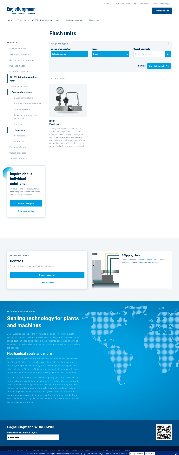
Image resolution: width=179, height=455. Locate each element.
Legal (96, 450)
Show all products (18, 158)
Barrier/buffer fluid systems (27, 103)
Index (95, 48)
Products (22, 20)
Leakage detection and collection (25, 117)
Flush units (20, 130)
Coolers (18, 124)
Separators (19, 135)
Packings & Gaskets (19, 65)
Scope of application (61, 48)
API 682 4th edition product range (46, 20)
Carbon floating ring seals (21, 60)
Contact (106, 4)
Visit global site (162, 10)
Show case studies (26, 211)
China (155, 4)
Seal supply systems (74, 20)
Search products (141, 48)
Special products (17, 152)
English (160, 4)
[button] (111, 44)
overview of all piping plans (148, 259)
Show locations (47, 282)
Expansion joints (17, 147)
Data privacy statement (81, 450)
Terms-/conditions (38, 450)
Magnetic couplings (18, 71)
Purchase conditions (59, 450)
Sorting (142, 65)
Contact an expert (26, 203)
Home (9, 20)
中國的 (166, 4)
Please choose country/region (22, 432)
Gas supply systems (23, 97)
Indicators (19, 141)
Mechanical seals (17, 48)
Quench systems (22, 109)
